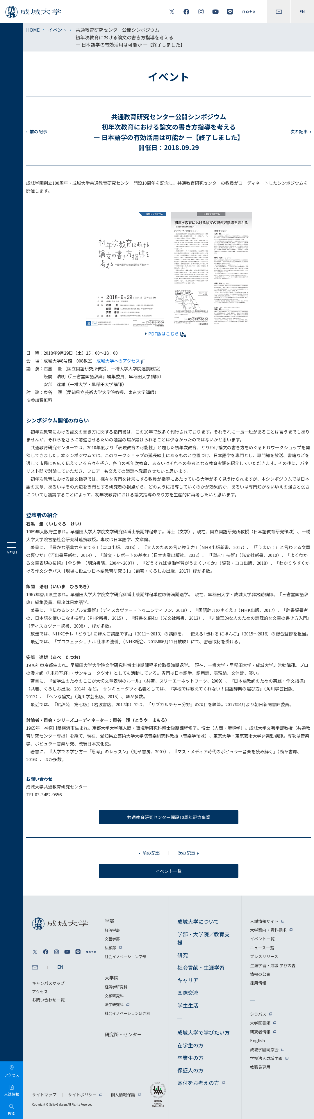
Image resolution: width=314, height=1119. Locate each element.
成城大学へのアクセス (122, 361)
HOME (33, 29)
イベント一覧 (262, 939)
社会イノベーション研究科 (127, 1013)
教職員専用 (260, 1067)
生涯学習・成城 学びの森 (273, 965)
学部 (109, 920)
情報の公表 (260, 974)
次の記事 (299, 131)
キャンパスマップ (48, 983)
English (257, 1040)
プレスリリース (264, 956)
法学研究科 (114, 1004)
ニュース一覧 (262, 948)
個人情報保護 (123, 1095)
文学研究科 (114, 996)
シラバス (258, 1014)
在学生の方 (190, 1045)
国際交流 (187, 992)
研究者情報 (260, 1032)
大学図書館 (260, 1023)
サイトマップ (44, 1095)
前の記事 (38, 131)
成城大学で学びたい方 (203, 1032)
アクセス (40, 991)
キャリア (187, 980)
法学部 (110, 948)
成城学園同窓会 (264, 1049)
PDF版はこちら (167, 334)
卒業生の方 (190, 1057)
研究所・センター (123, 1034)
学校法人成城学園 (266, 1058)
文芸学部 (112, 939)
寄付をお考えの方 (198, 1082)
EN (302, 12)
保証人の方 (190, 1070)
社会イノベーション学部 (125, 956)
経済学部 (112, 930)
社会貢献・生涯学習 (200, 967)
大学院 (112, 977)
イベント (57, 29)
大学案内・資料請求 (268, 930)
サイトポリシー (82, 1095)
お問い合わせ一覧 (48, 1000)
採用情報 (258, 983)
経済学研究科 (116, 987)
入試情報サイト (264, 921)
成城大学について (198, 921)
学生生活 (187, 1005)
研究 (182, 955)
